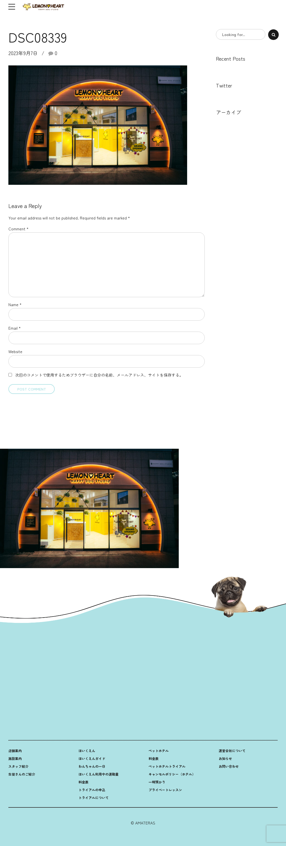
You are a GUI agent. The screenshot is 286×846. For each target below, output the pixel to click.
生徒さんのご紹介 (21, 774)
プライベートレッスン (165, 789)
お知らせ (225, 758)
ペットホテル (159, 750)
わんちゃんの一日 (91, 766)
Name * (15, 304)
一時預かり (157, 781)
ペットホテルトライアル (167, 766)
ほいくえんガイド (91, 758)
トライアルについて (93, 797)
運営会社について (232, 750)
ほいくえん (86, 750)
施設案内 (15, 758)
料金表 (83, 781)
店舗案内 (15, 750)
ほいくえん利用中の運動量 (98, 774)
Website (15, 351)
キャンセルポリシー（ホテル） (172, 774)
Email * (14, 328)
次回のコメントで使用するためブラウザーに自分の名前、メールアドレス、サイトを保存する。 (99, 375)
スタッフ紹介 (18, 766)
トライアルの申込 (91, 789)
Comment (18, 228)
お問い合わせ (229, 766)
